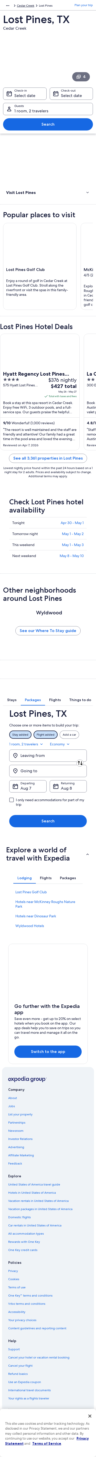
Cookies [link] (13, 1279)
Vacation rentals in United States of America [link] (38, 1201)
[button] (48, 192)
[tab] (12, 699)
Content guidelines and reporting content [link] (37, 1328)
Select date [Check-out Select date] (71, 95)
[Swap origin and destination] (79, 763)
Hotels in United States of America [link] (32, 1193)
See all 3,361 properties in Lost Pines (48, 458)
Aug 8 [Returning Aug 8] (66, 788)
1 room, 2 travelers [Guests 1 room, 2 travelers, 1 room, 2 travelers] (31, 111)
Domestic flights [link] (19, 1217)
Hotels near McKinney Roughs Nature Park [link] (45, 904)
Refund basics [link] (18, 1374)
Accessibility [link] (16, 1312)
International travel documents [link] (29, 1390)
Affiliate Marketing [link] (21, 1155)
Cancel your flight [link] (20, 1366)
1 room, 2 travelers (26, 744)
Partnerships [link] (16, 1123)
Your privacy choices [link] (22, 1320)
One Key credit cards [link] (22, 1250)
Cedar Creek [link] (25, 6)
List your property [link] (20, 1114)
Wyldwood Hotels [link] (29, 925)
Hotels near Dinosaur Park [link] (35, 916)
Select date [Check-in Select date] (24, 95)
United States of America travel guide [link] (34, 1184)
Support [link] (14, 1349)
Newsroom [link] (16, 1131)
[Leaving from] (48, 755)
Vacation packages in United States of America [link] (40, 1209)
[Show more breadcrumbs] (7, 5)
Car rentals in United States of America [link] (34, 1225)
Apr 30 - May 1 (72, 522)
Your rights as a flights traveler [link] (28, 1398)
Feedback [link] (15, 1163)
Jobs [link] (11, 1106)
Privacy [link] (13, 1271)
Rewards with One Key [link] (24, 1242)
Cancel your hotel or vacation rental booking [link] (38, 1357)
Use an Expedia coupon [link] (24, 1382)
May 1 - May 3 (73, 544)
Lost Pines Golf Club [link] (31, 892)
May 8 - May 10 (72, 555)
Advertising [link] (16, 1147)
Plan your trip (83, 5)
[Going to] (48, 771)
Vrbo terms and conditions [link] (26, 1304)
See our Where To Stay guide (48, 630)
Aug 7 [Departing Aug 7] (25, 788)
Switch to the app (48, 1051)
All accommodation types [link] (26, 1234)
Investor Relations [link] (20, 1139)
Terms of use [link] (17, 1287)
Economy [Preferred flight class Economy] (60, 744)
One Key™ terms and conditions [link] (30, 1295)
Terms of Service (46, 1443)
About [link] (12, 1098)
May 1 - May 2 (73, 533)
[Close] (89, 1416)
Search (48, 124)
